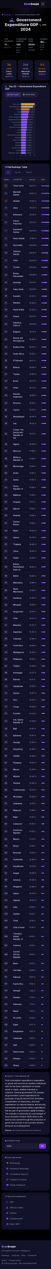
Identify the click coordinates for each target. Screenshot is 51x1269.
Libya (15, 208)
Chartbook (31, 1255)
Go (42, 1146)
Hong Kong (18, 749)
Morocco (17, 451)
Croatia (16, 267)
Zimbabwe (17, 803)
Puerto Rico (18, 984)
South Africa (18, 354)
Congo (16, 707)
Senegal (16, 991)
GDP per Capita (14, 1207)
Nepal (15, 1011)
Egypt (15, 1024)
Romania (17, 403)
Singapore (17, 887)
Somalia (16, 997)
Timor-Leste (18, 186)
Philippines (17, 659)
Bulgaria (16, 332)
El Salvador (18, 360)
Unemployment (14, 1219)
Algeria (16, 444)
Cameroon (17, 824)
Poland (16, 316)
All (8, 172)
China (15, 551)
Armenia (16, 880)
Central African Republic (17, 954)
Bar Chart (13, 94)
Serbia (16, 480)
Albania (16, 776)
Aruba (15, 473)
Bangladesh (18, 1031)
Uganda (16, 900)
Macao (16, 769)
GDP (10, 1202)
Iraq (14, 423)
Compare (15, 1255)
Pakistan (17, 977)
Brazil (15, 381)
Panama (16, 783)
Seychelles (18, 245)
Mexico (16, 839)
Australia (17, 282)
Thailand (17, 544)
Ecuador (16, 713)
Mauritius (17, 625)
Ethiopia (16, 1058)
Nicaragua (17, 797)
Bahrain (16, 679)
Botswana (17, 215)
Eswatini (16, 296)
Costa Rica (18, 645)
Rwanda (16, 515)
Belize (15, 576)
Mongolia (17, 605)
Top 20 (29, 172)
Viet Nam (17, 970)
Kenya (16, 846)
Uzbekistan (18, 686)
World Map (29, 94)
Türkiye (16, 666)
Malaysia (17, 810)
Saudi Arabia (18, 310)
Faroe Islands (19, 238)
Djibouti (16, 509)
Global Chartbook (15, 1185)
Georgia (16, 742)
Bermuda (17, 853)
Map (23, 1255)
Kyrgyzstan (18, 612)
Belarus (16, 367)
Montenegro (18, 466)
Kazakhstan (18, 866)
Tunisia (16, 374)
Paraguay (17, 763)
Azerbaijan (17, 673)
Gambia (16, 914)
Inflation (11, 1213)
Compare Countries (16, 1180)
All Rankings (13, 1163)
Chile (15, 618)
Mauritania (17, 583)
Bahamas (17, 735)
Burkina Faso (18, 347)
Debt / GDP (13, 1224)
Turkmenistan (19, 790)
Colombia (17, 639)
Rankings (7, 15)
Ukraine (16, 201)
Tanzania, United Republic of (18, 936)
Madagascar (18, 652)
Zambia (16, 756)
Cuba (15, 260)
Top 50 (17, 172)
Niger (15, 817)
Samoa (16, 537)
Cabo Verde (18, 289)
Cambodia (17, 1038)
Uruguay (17, 502)
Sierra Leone (18, 1052)
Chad (15, 921)
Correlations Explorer (17, 1174)
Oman (15, 388)
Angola (16, 873)
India (15, 907)
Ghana (16, 1065)
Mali (15, 729)
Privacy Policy (15, 1260)
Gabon (16, 893)
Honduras (17, 598)
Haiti (15, 1045)
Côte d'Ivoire (18, 927)
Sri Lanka (17, 1018)
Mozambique (18, 417)
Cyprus (16, 410)
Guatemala (18, 859)
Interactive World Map (17, 1169)
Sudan (16, 558)
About (4, 1260)
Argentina (17, 632)
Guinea (16, 693)
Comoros (17, 945)
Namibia (16, 303)
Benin (15, 963)
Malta (15, 531)
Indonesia (17, 1004)
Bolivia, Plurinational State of (18, 567)
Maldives (17, 495)
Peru (15, 700)
